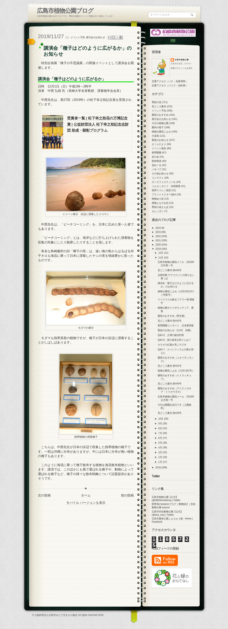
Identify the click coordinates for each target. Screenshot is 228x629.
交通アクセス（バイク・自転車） (170, 85)
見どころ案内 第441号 (169, 365)
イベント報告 (159, 148)
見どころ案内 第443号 (169, 270)
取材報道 (156, 161)
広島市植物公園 (182, 60)
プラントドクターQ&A (164, 194)
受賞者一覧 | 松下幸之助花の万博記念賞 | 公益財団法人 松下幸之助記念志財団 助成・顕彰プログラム (98, 124)
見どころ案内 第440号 (169, 383)
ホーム (86, 495)
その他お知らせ (160, 173)
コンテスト (158, 177)
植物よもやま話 (160, 202)
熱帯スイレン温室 (161, 190)
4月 (160, 447)
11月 (161, 257)
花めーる (156, 165)
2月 (160, 457)
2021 (159, 240)
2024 (159, 227)
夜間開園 (156, 152)
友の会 (155, 156)
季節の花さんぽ (160, 207)
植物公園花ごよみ (161, 131)
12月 (161, 252)
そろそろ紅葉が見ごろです (172, 344)
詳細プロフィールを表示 (181, 68)
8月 (160, 428)
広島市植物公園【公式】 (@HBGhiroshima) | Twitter (166, 499)
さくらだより (159, 144)
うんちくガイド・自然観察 (166, 186)
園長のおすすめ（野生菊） (172, 315)
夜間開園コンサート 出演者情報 (176, 325)
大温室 (155, 135)
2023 (159, 232)
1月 (160, 461)
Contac (173, 41)
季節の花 (156, 102)
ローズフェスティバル (164, 182)
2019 (159, 248)
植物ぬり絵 (158, 198)
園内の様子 (158, 127)
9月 (160, 423)
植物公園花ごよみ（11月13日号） (176, 370)
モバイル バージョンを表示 (85, 502)
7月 (160, 433)
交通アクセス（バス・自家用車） (170, 81)
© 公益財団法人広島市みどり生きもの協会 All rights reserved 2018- (68, 615)
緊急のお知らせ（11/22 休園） (175, 330)
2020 (159, 244)
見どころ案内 (159, 106)
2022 (159, 236)
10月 (161, 418)
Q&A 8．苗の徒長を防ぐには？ (174, 339)
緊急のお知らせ (160, 140)
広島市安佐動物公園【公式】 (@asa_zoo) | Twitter (167, 513)
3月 (160, 452)
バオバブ (156, 169)
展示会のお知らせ (95, 37)
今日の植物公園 (160, 123)
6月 (160, 438)
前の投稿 (127, 495)
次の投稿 (44, 495)
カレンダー (158, 211)
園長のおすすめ (160, 114)
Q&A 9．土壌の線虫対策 (171, 335)
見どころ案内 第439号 (169, 413)
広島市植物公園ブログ (65, 10)
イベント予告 (77, 37)
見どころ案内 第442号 (169, 320)
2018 (159, 467)
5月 (160, 442)
